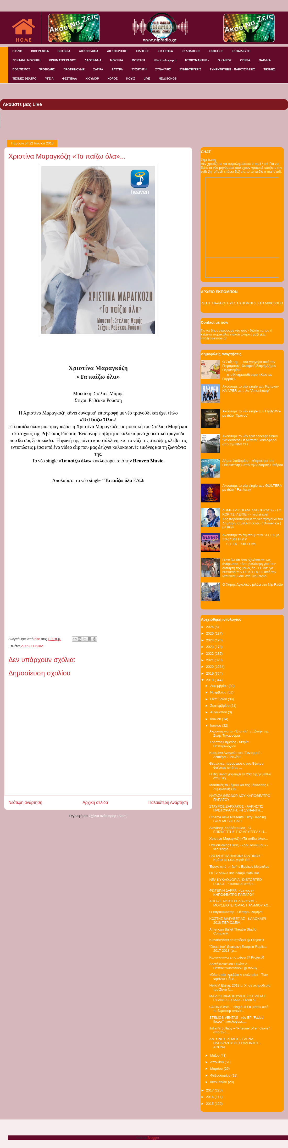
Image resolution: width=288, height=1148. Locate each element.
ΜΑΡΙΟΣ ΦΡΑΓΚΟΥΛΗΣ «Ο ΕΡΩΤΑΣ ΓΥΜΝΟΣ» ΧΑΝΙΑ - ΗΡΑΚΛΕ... (237, 998)
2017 (210, 1090)
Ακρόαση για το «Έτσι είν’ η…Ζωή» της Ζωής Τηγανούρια (238, 733)
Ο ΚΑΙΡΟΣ (224, 60)
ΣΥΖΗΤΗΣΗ (139, 69)
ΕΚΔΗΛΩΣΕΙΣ (191, 51)
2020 (210, 667)
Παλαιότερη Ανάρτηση (168, 802)
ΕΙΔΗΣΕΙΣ (142, 51)
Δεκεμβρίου (219, 686)
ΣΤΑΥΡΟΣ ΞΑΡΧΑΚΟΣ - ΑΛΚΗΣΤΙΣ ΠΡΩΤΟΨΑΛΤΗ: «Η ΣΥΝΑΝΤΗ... (236, 808)
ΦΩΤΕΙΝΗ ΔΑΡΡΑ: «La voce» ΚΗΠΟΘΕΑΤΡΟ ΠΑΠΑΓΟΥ (231, 892)
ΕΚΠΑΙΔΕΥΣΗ (241, 51)
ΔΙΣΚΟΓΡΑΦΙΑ (88, 51)
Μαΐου (215, 1055)
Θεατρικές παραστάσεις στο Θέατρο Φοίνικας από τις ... (236, 765)
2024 (210, 640)
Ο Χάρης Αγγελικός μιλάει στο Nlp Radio (252, 584)
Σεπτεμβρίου (220, 706)
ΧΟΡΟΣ (113, 78)
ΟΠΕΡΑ (245, 60)
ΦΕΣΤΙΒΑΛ (69, 78)
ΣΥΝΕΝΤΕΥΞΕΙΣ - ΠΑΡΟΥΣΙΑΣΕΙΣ (232, 69)
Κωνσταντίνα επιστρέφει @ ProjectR (236, 940)
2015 (210, 1104)
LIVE (147, 78)
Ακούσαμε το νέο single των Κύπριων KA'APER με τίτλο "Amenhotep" (250, 388)
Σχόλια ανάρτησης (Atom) (108, 816)
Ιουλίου (216, 719)
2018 (210, 680)
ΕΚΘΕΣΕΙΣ (216, 51)
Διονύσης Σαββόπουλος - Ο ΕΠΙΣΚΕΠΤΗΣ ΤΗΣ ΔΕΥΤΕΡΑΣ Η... (238, 830)
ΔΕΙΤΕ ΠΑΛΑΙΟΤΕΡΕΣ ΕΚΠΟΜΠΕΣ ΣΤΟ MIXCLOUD (242, 303)
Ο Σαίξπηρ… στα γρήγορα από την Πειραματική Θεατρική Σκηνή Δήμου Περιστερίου (249, 366)
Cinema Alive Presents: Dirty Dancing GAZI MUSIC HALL (237, 819)
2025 (210, 633)
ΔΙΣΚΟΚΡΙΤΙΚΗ (117, 51)
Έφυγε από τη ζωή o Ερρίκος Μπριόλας (239, 867)
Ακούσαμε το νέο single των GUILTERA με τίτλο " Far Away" (252, 488)
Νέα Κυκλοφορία (165, 60)
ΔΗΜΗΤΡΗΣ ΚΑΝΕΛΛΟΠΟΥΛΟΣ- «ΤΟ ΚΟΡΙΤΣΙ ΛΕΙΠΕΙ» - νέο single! (251, 512)
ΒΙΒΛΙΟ (18, 51)
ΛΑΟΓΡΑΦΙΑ (93, 60)
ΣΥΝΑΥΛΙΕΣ (163, 69)
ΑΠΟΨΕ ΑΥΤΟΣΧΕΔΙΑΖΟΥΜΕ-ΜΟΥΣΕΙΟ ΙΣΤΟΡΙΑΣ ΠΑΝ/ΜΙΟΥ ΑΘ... (240, 903)
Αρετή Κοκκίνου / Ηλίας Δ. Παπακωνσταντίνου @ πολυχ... (234, 966)
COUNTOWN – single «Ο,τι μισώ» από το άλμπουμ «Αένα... (238, 1009)
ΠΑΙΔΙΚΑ (265, 60)
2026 (210, 627)
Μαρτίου (217, 1069)
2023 (210, 647)
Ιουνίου (216, 725)
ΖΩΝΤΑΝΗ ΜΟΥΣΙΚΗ (27, 60)
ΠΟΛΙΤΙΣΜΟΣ (21, 69)
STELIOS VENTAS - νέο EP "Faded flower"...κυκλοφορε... (236, 1020)
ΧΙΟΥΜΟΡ (92, 78)
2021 (210, 660)
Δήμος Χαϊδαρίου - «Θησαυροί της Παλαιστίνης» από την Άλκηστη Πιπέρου (252, 463)
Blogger (153, 1138)
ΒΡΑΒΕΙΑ (64, 51)
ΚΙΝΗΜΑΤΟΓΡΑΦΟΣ (62, 60)
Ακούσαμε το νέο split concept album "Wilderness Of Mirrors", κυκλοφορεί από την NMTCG (250, 440)
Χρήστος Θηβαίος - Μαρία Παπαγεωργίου (228, 744)
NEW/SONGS (167, 78)
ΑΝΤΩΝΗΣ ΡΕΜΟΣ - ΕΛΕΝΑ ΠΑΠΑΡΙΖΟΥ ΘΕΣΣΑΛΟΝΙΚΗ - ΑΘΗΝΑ (234, 1043)
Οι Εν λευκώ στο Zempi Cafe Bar (234, 873)
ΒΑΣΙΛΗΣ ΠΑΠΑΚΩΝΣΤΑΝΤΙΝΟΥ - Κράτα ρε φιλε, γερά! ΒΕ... (235, 858)
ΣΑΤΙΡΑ (98, 69)
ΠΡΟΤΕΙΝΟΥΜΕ (74, 69)
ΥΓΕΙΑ (49, 78)
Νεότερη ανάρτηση (25, 802)
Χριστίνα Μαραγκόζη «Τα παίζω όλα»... (238, 839)
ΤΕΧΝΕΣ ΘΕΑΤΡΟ (25, 78)
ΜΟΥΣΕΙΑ (116, 60)
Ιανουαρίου (219, 1082)
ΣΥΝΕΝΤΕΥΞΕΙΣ (190, 69)
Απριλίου (217, 1062)
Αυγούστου (219, 712)
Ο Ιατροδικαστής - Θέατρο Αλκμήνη (235, 912)
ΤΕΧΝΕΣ (269, 69)
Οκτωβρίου (219, 699)
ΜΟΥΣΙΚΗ (138, 60)
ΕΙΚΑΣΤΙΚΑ (165, 51)
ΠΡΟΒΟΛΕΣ (47, 69)
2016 (210, 1097)
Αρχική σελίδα (95, 802)
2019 (210, 673)
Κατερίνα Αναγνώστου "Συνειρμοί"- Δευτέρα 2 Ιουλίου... (235, 755)
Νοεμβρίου (219, 692)
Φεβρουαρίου (220, 1075)
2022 (210, 654)
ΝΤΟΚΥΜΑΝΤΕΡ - (197, 60)
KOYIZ (130, 78)
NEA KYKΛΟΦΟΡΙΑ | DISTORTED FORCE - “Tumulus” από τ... (235, 882)
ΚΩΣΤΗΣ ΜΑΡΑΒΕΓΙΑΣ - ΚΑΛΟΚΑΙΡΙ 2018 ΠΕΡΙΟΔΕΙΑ (237, 921)
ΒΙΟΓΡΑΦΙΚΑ (40, 51)
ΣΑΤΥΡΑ (117, 69)
